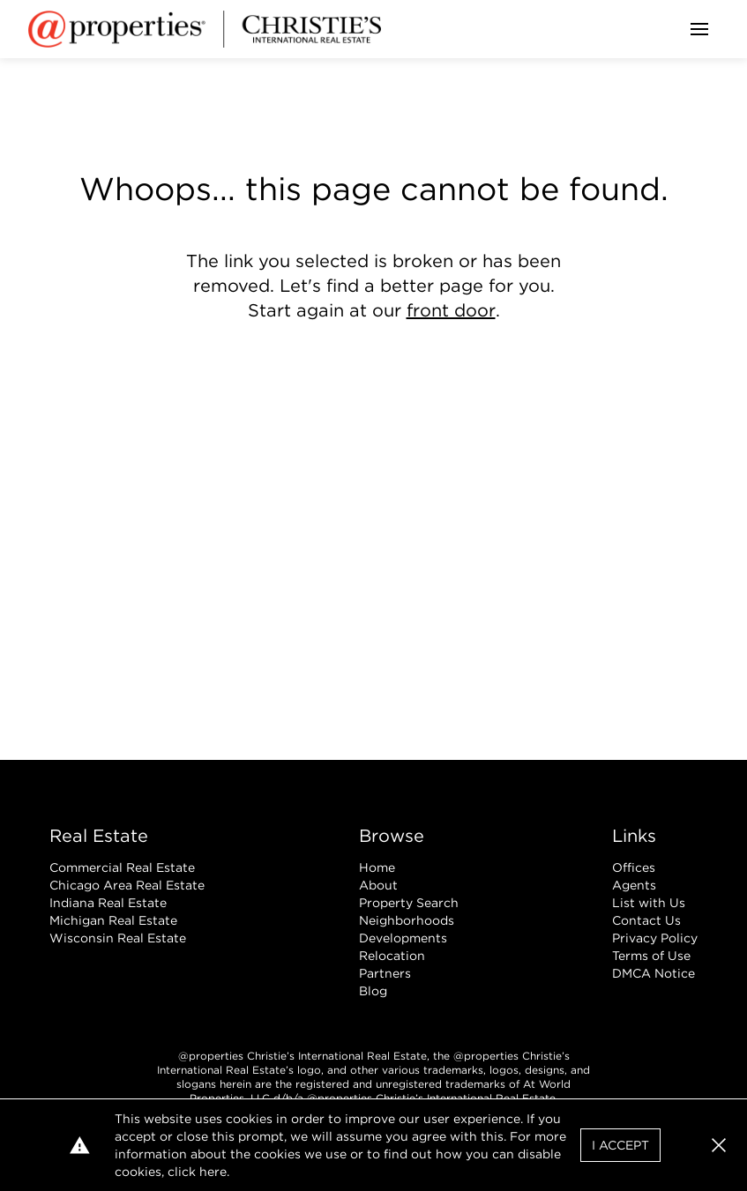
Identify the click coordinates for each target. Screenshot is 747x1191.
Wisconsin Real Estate (117, 938)
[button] (719, 1145)
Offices (633, 867)
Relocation (392, 956)
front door (451, 310)
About (378, 885)
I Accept (620, 1145)
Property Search (409, 903)
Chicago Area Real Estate (127, 885)
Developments (403, 938)
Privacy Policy (655, 938)
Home (377, 867)
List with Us (648, 903)
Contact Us (646, 920)
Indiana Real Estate (108, 903)
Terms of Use (651, 956)
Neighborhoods (406, 920)
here (213, 1172)
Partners (385, 973)
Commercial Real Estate (122, 867)
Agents (634, 885)
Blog (373, 991)
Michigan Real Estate (113, 920)
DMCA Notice (653, 973)
